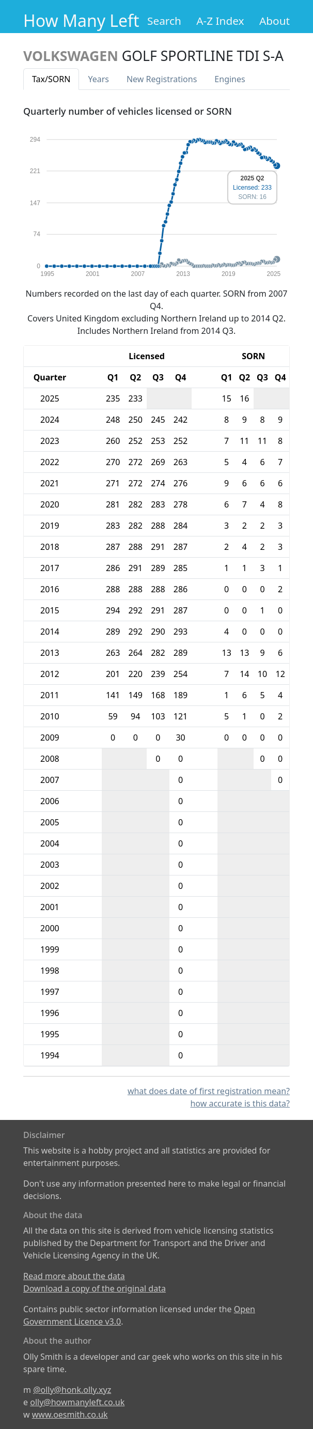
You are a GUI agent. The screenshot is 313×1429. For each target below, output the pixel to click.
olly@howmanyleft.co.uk (77, 1402)
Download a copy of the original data (94, 1288)
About (274, 20)
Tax (51, 79)
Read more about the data (74, 1276)
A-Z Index (220, 20)
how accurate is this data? (240, 1103)
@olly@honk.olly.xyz (72, 1389)
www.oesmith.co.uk (70, 1414)
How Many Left (81, 20)
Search (164, 20)
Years (98, 79)
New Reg (162, 79)
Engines (229, 79)
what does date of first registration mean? (209, 1091)
